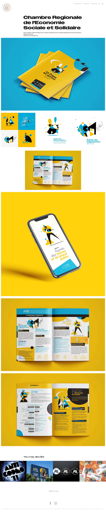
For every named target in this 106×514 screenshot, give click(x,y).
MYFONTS (94, 3)
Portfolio (78, 3)
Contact (86, 3)
